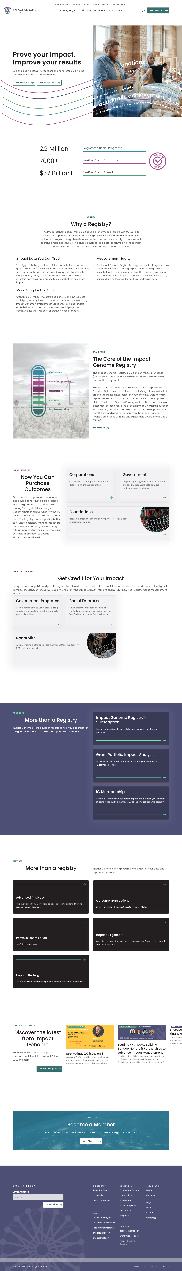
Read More (99, 427)
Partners (150, 1190)
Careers (150, 1217)
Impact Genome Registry (127, 1242)
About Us (150, 1195)
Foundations (100, 5)
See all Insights (48, 1068)
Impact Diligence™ (101, 1233)
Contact (150, 1212)
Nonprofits (62, 5)
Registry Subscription (129, 1231)
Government (119, 5)
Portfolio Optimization (103, 1227)
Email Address (21, 1191)
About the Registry (102, 1190)
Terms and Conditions (159, 1266)
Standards (98, 1195)
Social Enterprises (128, 1205)
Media (149, 1207)
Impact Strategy (101, 1238)
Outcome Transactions (104, 1222)
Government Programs (130, 1190)
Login (142, 10)
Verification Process (102, 1200)
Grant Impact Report (129, 1236)
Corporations (81, 5)
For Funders (22, 82)
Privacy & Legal (140, 1266)
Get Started (156, 10)
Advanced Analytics (102, 1217)
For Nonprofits (48, 82)
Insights (149, 1202)
